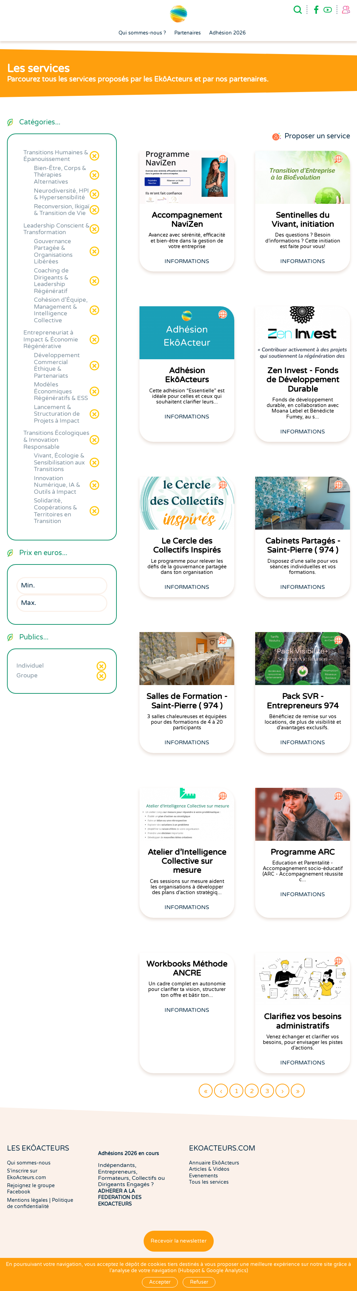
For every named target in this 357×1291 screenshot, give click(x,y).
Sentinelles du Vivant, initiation (303, 219)
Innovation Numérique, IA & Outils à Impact (57, 485)
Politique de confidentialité (40, 1203)
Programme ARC (303, 852)
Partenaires (187, 33)
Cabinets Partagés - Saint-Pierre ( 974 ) (302, 545)
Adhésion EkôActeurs (187, 375)
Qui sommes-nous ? (142, 33)
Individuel (30, 665)
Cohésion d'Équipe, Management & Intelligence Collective (61, 310)
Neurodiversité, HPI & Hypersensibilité (61, 194)
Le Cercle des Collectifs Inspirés (187, 545)
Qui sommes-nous (29, 1163)
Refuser (199, 1282)
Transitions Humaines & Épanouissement (55, 156)
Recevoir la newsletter (179, 1241)
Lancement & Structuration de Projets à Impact (57, 414)
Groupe (27, 675)
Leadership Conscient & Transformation (56, 229)
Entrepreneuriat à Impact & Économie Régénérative (50, 339)
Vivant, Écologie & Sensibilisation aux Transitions (59, 462)
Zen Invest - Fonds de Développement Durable (302, 380)
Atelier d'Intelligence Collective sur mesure (187, 861)
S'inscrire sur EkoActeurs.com (26, 1174)
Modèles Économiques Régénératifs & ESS (61, 391)
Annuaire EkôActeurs (214, 1163)
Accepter (159, 1282)
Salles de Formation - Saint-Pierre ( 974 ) (186, 701)
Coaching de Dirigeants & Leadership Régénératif (51, 281)
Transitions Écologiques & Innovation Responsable (56, 439)
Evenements (203, 1176)
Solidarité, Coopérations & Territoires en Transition (55, 511)
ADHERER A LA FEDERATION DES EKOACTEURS (120, 1197)
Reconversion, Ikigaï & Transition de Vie (61, 210)
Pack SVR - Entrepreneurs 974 (303, 701)
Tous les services (209, 1182)
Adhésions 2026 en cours (128, 1153)
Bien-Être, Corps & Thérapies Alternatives (60, 174)
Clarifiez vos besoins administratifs (302, 1021)
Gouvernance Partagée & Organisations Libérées (53, 252)
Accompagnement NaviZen (187, 219)
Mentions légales (27, 1200)
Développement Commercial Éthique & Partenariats (57, 365)
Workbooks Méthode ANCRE (186, 968)
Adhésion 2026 (227, 33)
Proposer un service (317, 136)
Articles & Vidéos (209, 1169)
